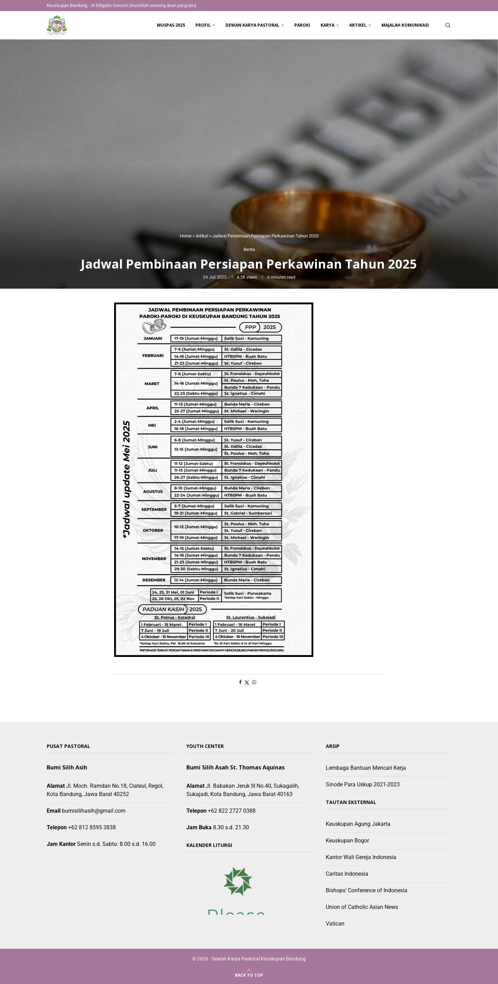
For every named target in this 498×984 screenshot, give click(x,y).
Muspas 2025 (171, 25)
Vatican (335, 923)
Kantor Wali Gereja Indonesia (361, 857)
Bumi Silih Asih (67, 767)
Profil (203, 25)
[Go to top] (249, 975)
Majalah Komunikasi (405, 25)
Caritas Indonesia (347, 873)
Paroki (302, 25)
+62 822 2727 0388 (232, 810)
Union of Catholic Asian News (362, 907)
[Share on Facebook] (240, 682)
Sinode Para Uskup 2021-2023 (363, 784)
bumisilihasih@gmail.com (94, 810)
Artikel (358, 25)
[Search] (447, 25)
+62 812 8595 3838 (92, 827)
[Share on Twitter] (247, 682)
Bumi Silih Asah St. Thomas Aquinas (235, 767)
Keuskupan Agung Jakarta (358, 824)
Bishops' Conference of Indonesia (366, 890)
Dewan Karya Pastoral (252, 25)
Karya (327, 25)
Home (186, 235)
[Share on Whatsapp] (254, 682)
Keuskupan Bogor (347, 840)
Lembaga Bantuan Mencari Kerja (366, 768)
